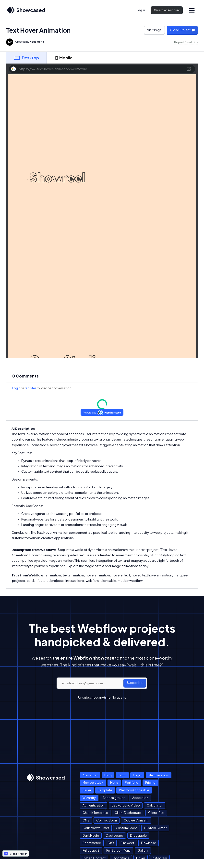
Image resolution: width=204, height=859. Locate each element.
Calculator (155, 805)
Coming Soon (106, 820)
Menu (114, 782)
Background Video (125, 805)
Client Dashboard (128, 813)
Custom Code (126, 828)
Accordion (140, 798)
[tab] (26, 58)
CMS (86, 820)
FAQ (111, 843)
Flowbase (148, 843)
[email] (102, 683)
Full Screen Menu (118, 850)
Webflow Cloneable (134, 790)
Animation (90, 775)
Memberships (158, 775)
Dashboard (114, 835)
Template (105, 790)
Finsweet (127, 843)
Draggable (138, 835)
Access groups (114, 798)
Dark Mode (91, 835)
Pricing (150, 782)
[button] (192, 10)
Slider (87, 790)
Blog (108, 775)
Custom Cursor (155, 828)
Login (16, 388)
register (30, 388)
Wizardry (89, 798)
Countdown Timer (96, 828)
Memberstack (93, 782)
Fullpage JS (91, 850)
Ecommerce (92, 843)
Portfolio (131, 782)
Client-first (156, 813)
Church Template (95, 813)
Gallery (142, 850)
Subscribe (135, 683)
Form (122, 775)
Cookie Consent (136, 820)
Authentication (94, 805)
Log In (141, 10)
